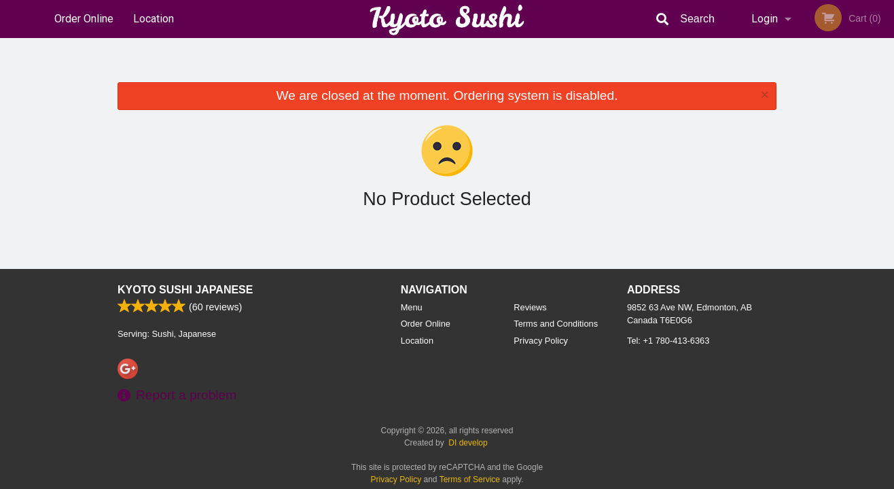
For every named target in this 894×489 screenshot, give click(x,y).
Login (764, 18)
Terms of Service (470, 479)
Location (153, 18)
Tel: (668, 341)
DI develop (467, 443)
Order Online (83, 18)
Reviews (530, 307)
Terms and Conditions (556, 324)
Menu (412, 307)
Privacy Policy (541, 341)
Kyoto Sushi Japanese (185, 289)
